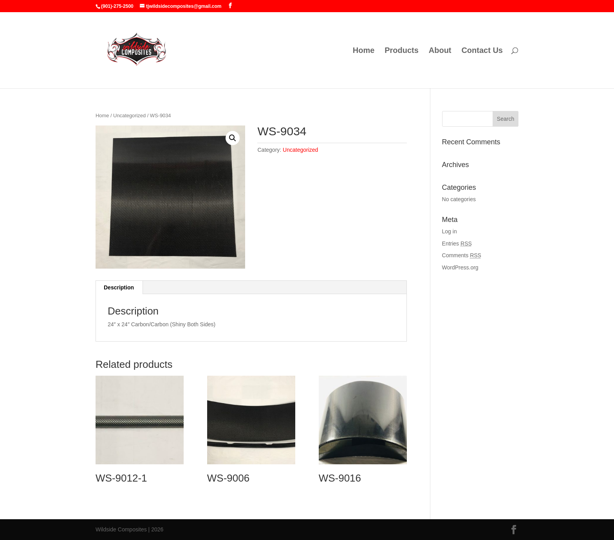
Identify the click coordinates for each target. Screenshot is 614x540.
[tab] (119, 287)
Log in (449, 231)
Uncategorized (129, 115)
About (440, 51)
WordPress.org (460, 267)
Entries (457, 243)
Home (364, 51)
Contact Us (482, 51)
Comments (461, 255)
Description (119, 287)
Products (402, 51)
